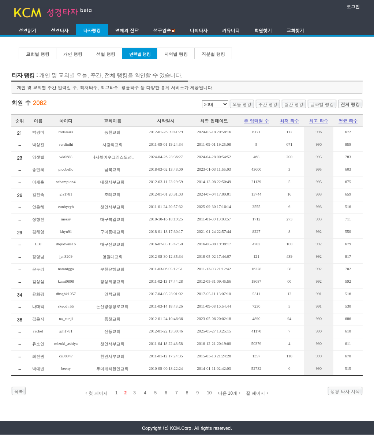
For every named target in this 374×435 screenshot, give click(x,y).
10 (209, 392)
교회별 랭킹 (37, 54)
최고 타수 (318, 121)
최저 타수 (289, 121)
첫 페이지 (98, 393)
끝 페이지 (255, 393)
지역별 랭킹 (176, 54)
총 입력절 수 (256, 121)
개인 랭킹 (72, 54)
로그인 (353, 6)
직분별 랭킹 (213, 54)
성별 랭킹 (105, 54)
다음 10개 (228, 393)
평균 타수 (348, 121)
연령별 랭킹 (139, 54)
